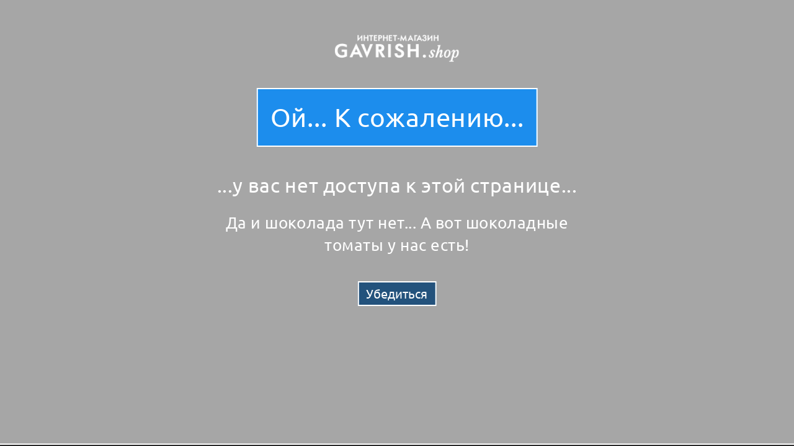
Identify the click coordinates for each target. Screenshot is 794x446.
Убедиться (396, 293)
